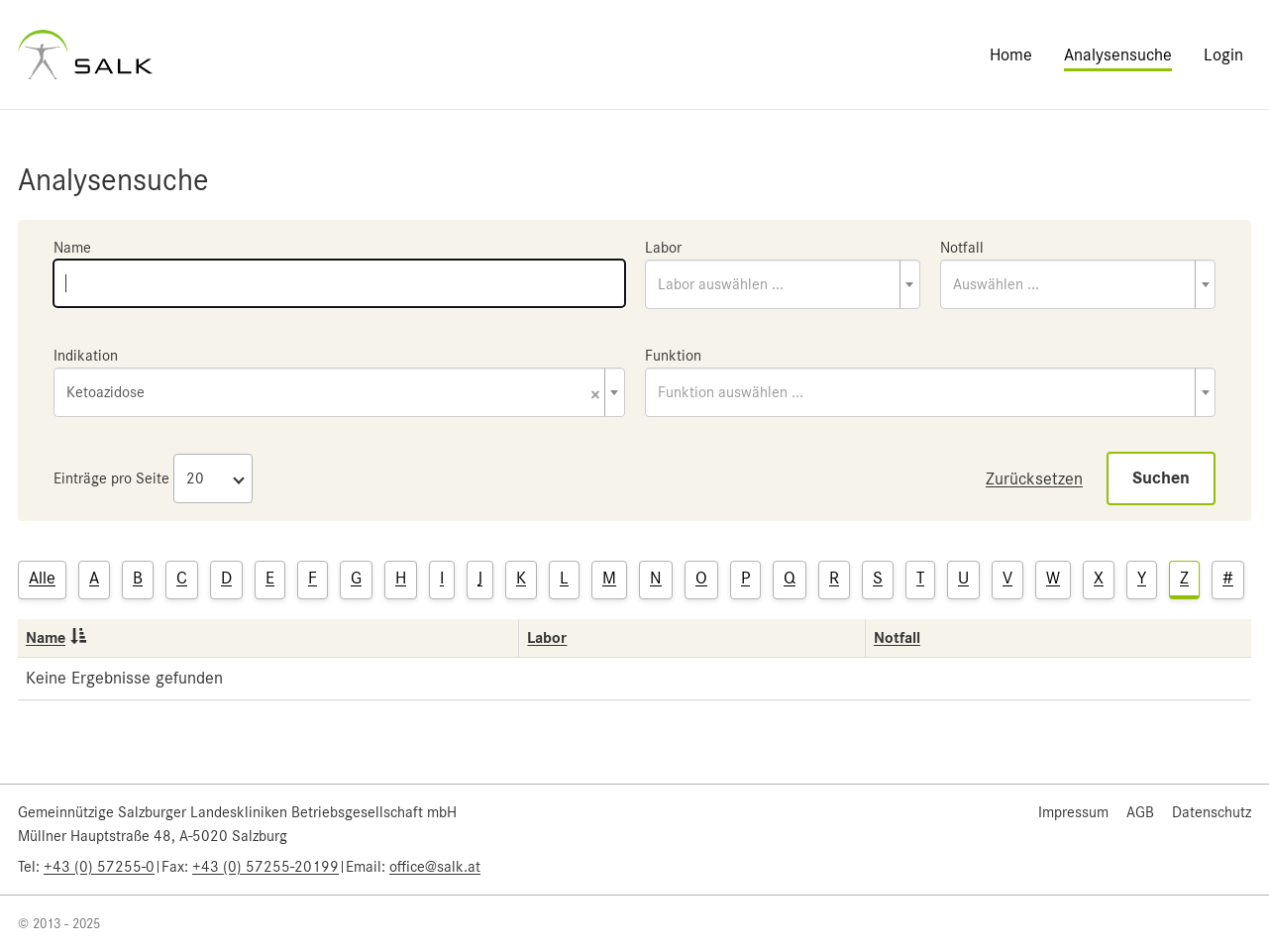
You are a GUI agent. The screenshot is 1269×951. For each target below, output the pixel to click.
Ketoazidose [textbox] (333, 393)
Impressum (1073, 812)
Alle (42, 577)
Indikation (85, 356)
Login (1223, 54)
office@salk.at (434, 867)
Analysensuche (1118, 54)
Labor (663, 248)
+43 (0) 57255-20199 (265, 867)
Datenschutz (1211, 812)
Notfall (962, 248)
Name (72, 248)
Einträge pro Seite (111, 478)
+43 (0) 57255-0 (99, 867)
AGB (1140, 812)
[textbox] (782, 284)
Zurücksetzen (1034, 478)
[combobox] (782, 284)
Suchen (1161, 478)
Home (1011, 54)
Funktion (673, 356)
